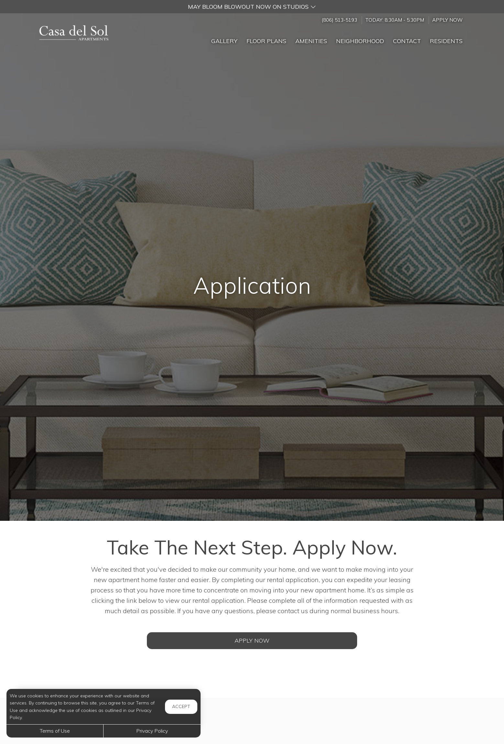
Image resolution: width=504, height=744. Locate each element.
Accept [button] (181, 706)
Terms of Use (55, 730)
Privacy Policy (152, 730)
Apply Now (447, 20)
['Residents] (446, 38)
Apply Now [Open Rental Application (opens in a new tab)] (252, 640)
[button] (252, 6)
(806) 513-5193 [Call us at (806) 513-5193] (339, 20)
